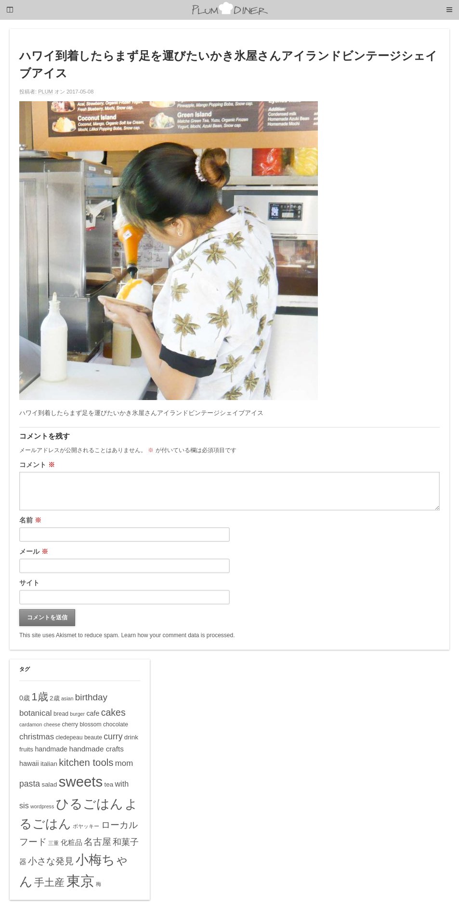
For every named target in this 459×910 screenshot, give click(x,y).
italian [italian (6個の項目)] (48, 763)
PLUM (45, 91)
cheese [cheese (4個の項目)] (52, 724)
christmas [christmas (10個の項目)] (36, 736)
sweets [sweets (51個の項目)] (81, 782)
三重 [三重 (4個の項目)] (53, 843)
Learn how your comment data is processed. (178, 635)
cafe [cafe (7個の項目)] (92, 713)
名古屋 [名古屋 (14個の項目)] (97, 841)
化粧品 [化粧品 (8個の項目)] (71, 842)
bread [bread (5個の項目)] (60, 713)
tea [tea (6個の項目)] (108, 784)
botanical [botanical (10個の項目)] (35, 713)
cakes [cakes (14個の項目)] (113, 712)
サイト (29, 583)
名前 (30, 520)
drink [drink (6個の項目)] (131, 737)
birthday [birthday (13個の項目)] (91, 697)
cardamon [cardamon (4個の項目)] (30, 724)
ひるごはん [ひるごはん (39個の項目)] (89, 803)
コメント (37, 464)
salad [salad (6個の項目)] (49, 784)
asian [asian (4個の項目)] (67, 698)
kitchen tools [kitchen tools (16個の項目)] (86, 762)
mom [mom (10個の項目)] (124, 763)
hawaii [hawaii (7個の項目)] (29, 763)
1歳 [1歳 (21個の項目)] (39, 697)
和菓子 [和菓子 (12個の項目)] (126, 842)
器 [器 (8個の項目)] (22, 861)
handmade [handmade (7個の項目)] (51, 749)
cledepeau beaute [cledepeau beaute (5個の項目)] (79, 737)
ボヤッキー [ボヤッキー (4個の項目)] (86, 826)
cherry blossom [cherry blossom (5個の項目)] (81, 724)
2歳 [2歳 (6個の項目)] (54, 698)
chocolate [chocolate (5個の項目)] (115, 724)
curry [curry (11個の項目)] (113, 736)
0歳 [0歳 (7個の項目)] (24, 698)
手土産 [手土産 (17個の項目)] (49, 882)
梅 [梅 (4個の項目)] (98, 884)
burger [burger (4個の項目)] (77, 714)
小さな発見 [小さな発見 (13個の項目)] (51, 861)
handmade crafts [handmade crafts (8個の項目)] (96, 749)
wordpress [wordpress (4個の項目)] (42, 806)
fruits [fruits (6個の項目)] (26, 749)
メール (33, 551)
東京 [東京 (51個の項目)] (80, 881)
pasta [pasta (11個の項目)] (29, 784)
